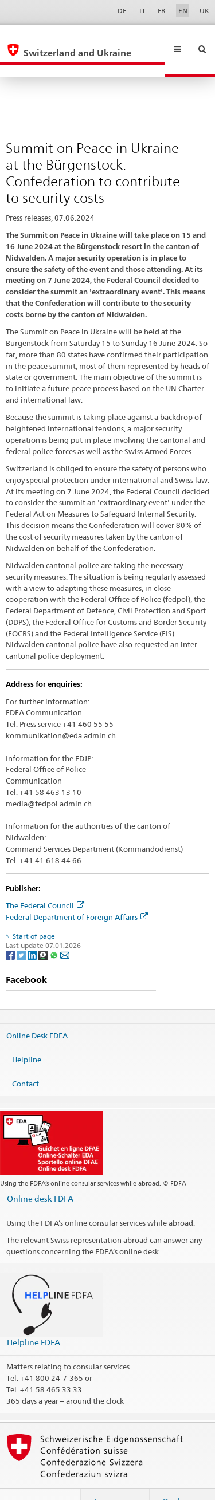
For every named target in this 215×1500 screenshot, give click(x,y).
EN (182, 10)
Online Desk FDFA (37, 1010)
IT (142, 10)
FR (162, 10)
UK (204, 10)
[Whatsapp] (54, 930)
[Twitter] (22, 930)
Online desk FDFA (40, 1174)
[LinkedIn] (33, 930)
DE (122, 10)
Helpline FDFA (33, 1317)
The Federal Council (45, 880)
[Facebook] (11, 930)
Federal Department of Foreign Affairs (77, 892)
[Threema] (43, 930)
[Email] (64, 930)
